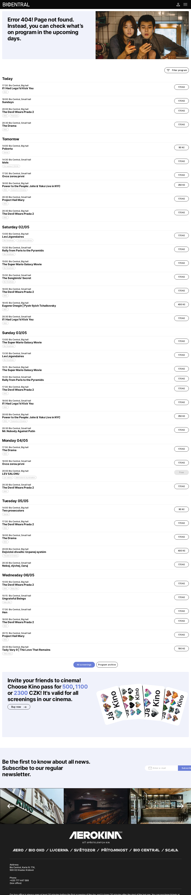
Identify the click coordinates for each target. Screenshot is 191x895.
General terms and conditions (23, 877)
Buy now (18, 694)
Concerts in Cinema (18, 178)
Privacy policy (44, 877)
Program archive (107, 652)
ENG (5, 80)
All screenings (84, 652)
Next (180, 771)
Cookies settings (75, 877)
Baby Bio (14, 576)
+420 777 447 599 (19, 846)
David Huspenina (40, 874)
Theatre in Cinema (11, 543)
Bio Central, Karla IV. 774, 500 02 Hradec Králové (22, 834)
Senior (6, 140)
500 (67, 674)
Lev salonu (8, 465)
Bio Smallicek (9, 228)
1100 (81, 674)
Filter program (176, 58)
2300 (21, 680)
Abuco (22, 874)
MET (5, 297)
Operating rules (59, 877)
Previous (10, 771)
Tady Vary (7, 641)
